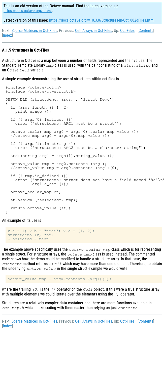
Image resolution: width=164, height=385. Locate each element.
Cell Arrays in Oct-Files (93, 30)
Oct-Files (127, 30)
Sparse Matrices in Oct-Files (34, 30)
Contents (146, 30)
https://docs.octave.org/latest (28, 10)
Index (7, 35)
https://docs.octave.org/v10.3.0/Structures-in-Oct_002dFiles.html (101, 20)
